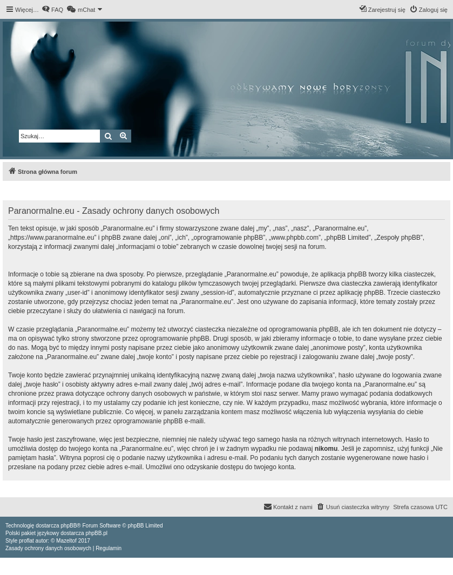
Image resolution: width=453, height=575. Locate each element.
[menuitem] (52, 9)
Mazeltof (66, 541)
